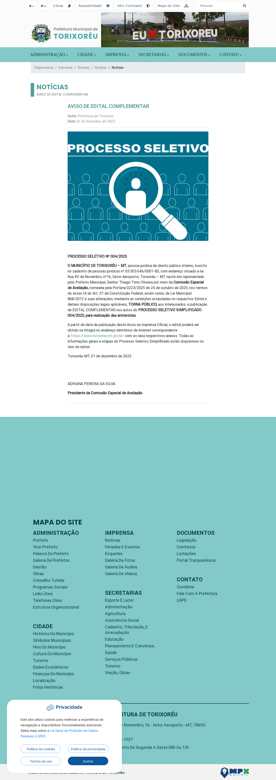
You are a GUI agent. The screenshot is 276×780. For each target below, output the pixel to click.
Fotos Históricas (48, 687)
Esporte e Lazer (119, 600)
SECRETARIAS (154, 54)
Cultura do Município (52, 653)
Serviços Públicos (121, 659)
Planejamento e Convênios (129, 646)
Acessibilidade (94, 6)
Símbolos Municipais (52, 640)
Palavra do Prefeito (51, 553)
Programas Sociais (50, 587)
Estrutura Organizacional (56, 607)
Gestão (39, 567)
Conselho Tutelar (49, 580)
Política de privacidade (88, 749)
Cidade (87, 54)
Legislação (187, 540)
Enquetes (114, 553)
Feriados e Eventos (122, 547)
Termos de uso (41, 761)
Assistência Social (122, 620)
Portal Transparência (196, 560)
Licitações (186, 553)
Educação (114, 639)
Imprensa (65, 68)
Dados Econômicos (50, 667)
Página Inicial (43, 68)
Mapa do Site (173, 6)
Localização (44, 680)
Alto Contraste (133, 6)
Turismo (40, 660)
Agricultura (115, 613)
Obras (38, 573)
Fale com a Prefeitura (197, 593)
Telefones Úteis (47, 600)
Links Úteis (43, 593)
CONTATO (230, 54)
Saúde (111, 652)
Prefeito (40, 540)
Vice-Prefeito (45, 547)
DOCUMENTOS (194, 54)
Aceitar (88, 761)
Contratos (186, 547)
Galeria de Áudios (121, 567)
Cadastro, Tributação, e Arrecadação (126, 629)
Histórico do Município (53, 633)
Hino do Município (49, 647)
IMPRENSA (117, 54)
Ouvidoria (185, 586)
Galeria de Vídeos (121, 573)
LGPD (181, 600)
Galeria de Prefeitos (51, 560)
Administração (118, 607)
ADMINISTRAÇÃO (49, 54)
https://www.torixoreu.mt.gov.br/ (97, 335)
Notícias (84, 68)
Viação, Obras (117, 672)
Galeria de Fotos (120, 560)
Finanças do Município (53, 673)
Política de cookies (41, 749)
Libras (62, 6)
